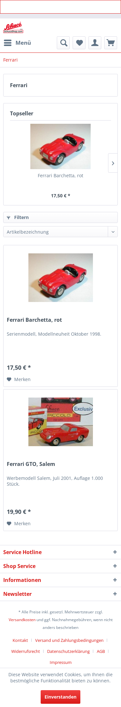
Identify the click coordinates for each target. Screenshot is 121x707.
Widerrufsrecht (25, 651)
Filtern (18, 217)
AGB (101, 651)
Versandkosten (22, 619)
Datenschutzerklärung (68, 651)
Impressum (61, 662)
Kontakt (20, 640)
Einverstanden (60, 697)
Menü (17, 42)
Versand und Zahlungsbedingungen (69, 640)
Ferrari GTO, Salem (31, 464)
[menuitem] (17, 42)
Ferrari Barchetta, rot (60, 175)
